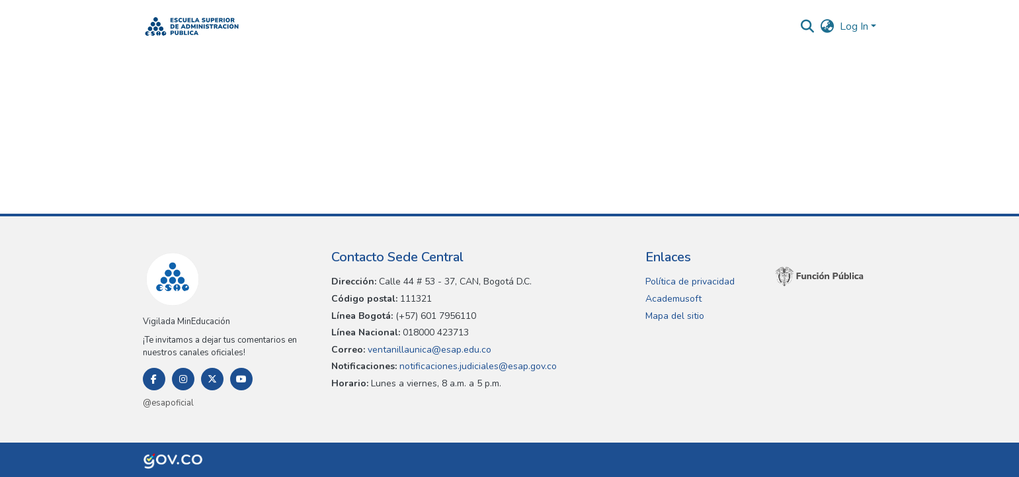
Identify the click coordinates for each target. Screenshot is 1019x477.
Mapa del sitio (674, 316)
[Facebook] (154, 379)
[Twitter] (212, 379)
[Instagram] (183, 379)
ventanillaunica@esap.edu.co (428, 349)
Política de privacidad (690, 281)
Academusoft (673, 298)
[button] (192, 26)
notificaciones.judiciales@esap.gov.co (477, 366)
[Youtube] (241, 379)
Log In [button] (855, 26)
